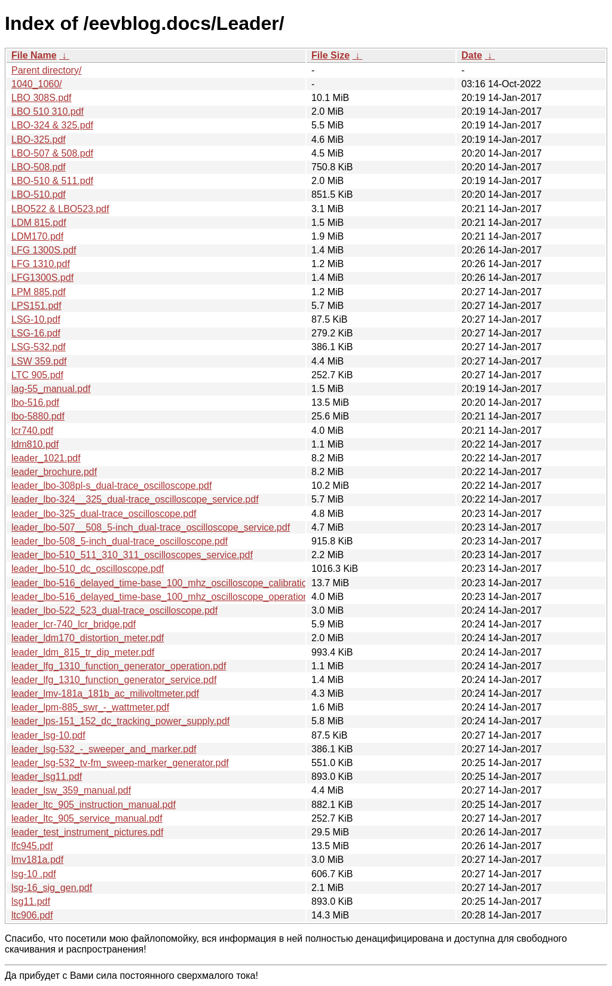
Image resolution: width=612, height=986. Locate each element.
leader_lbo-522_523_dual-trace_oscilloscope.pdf (114, 610)
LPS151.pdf (36, 306)
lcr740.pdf (32, 430)
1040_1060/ (36, 84)
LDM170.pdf (37, 236)
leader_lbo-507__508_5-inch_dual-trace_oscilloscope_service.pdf (150, 527)
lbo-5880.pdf (38, 416)
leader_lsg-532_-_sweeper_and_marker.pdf (104, 749)
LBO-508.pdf (38, 167)
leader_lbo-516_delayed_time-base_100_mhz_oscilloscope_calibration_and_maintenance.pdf (210, 583)
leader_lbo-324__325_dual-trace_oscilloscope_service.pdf (135, 499)
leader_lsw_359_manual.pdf (71, 790)
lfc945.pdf (32, 846)
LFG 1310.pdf (40, 264)
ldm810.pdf (35, 444)
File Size (330, 55)
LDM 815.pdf (38, 223)
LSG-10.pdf (35, 319)
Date (471, 55)
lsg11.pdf (30, 901)
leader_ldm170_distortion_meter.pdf (87, 638)
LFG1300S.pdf (42, 277)
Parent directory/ (46, 70)
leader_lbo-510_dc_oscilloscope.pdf (87, 569)
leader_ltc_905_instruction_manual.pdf (93, 805)
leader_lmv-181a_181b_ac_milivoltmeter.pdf (105, 693)
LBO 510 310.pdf (47, 111)
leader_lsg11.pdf (46, 776)
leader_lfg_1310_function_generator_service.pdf (113, 680)
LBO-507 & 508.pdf (52, 153)
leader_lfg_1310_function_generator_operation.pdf (118, 666)
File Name (34, 55)
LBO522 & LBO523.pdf (60, 209)
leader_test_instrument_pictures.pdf (87, 832)
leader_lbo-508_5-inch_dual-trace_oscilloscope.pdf (119, 541)
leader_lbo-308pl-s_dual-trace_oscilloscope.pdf (111, 485)
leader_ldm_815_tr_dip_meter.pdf (82, 652)
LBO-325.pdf (38, 139)
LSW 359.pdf (39, 361)
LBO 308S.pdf (41, 98)
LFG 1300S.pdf (43, 250)
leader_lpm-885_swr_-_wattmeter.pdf (90, 707)
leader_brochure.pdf (54, 472)
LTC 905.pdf (37, 375)
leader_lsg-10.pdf (48, 735)
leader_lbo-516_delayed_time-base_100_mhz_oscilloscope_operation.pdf (168, 597)
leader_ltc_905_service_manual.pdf (87, 818)
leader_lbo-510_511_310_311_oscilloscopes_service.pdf (132, 555)
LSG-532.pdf (38, 347)
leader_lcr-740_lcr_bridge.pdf (73, 624)
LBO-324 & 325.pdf (52, 125)
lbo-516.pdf (35, 402)
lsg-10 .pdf (33, 874)
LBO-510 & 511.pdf (52, 181)
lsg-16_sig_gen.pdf (51, 888)
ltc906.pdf (32, 915)
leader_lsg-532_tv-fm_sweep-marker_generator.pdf (120, 763)
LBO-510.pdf (38, 194)
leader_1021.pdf (46, 458)
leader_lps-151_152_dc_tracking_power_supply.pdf (120, 721)
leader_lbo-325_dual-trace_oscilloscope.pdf (104, 514)
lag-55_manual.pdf (51, 389)
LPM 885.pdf (38, 292)
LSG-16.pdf (35, 333)
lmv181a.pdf (37, 860)
